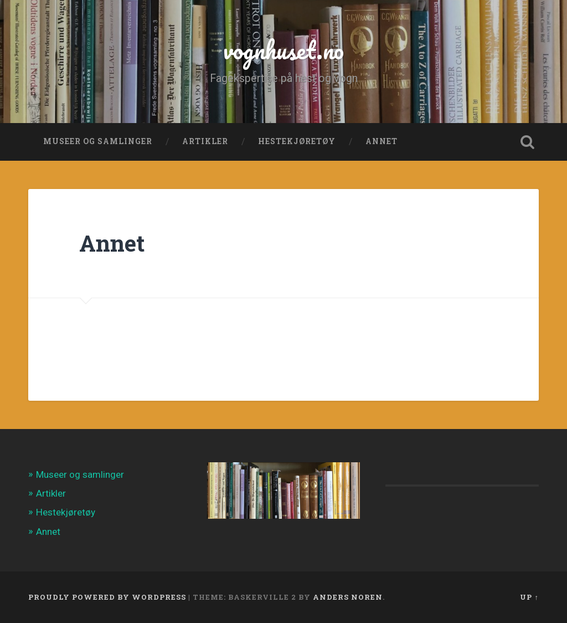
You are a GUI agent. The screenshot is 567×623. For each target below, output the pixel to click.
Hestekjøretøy (297, 141)
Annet (381, 141)
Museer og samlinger (97, 141)
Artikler (205, 141)
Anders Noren (348, 597)
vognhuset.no (283, 49)
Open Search (528, 142)
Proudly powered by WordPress (107, 597)
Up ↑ (529, 597)
